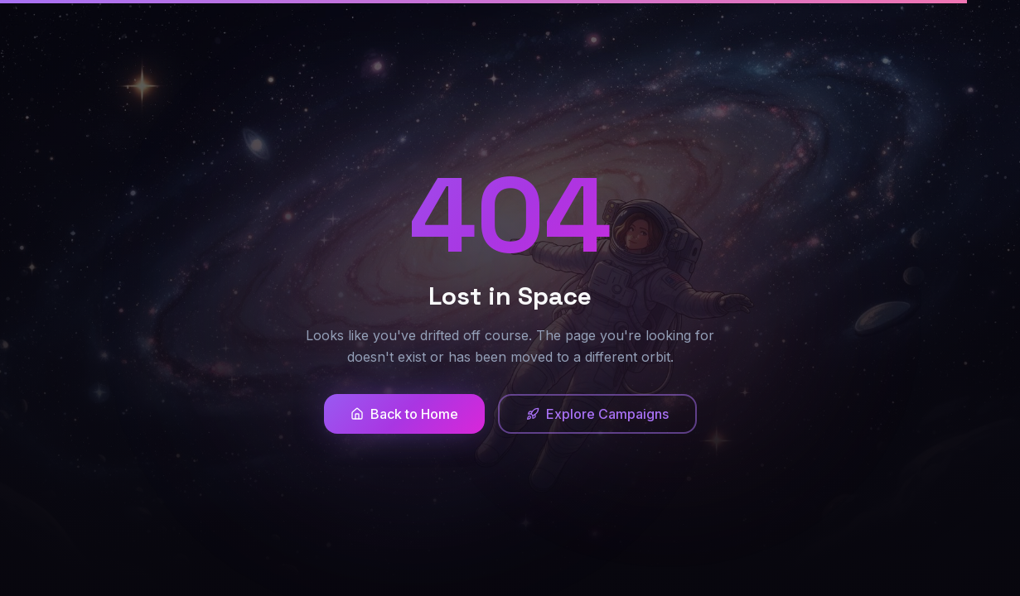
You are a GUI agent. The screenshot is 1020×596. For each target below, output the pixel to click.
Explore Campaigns (597, 414)
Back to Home (404, 414)
